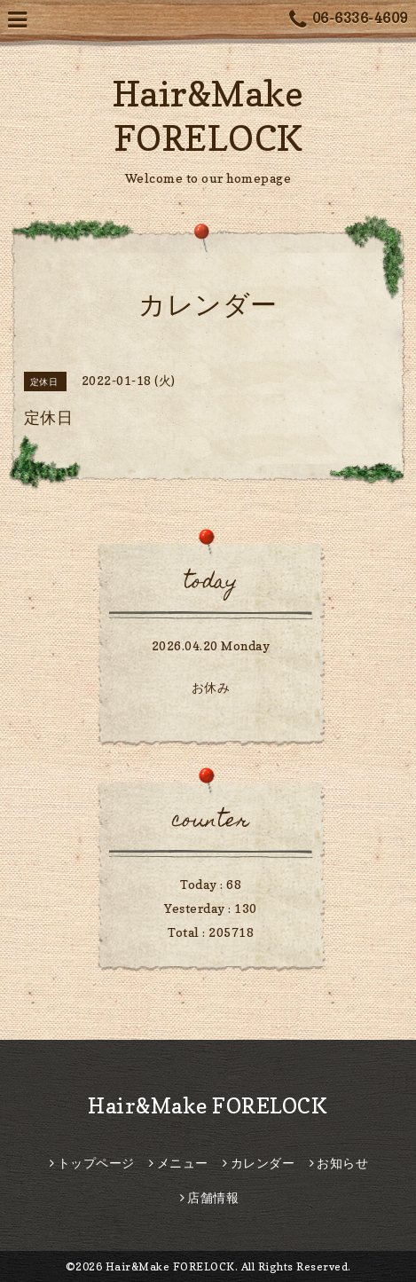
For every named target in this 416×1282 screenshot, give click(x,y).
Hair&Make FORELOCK (207, 1106)
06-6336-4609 (348, 20)
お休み (211, 687)
